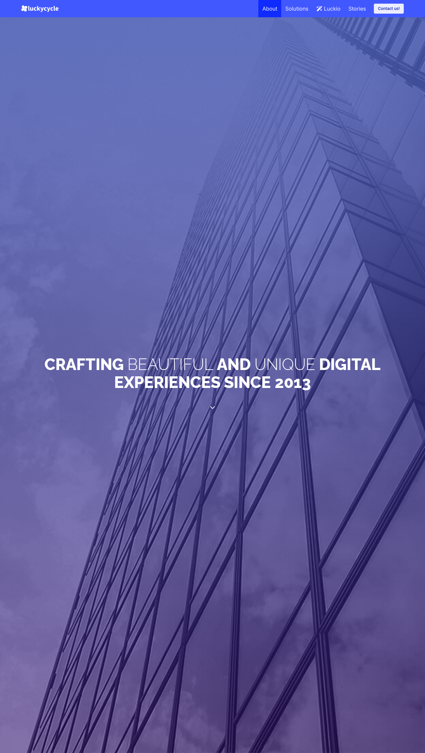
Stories (357, 8)
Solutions (296, 8)
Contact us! (389, 8)
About (269, 8)
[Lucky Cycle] (39, 8)
